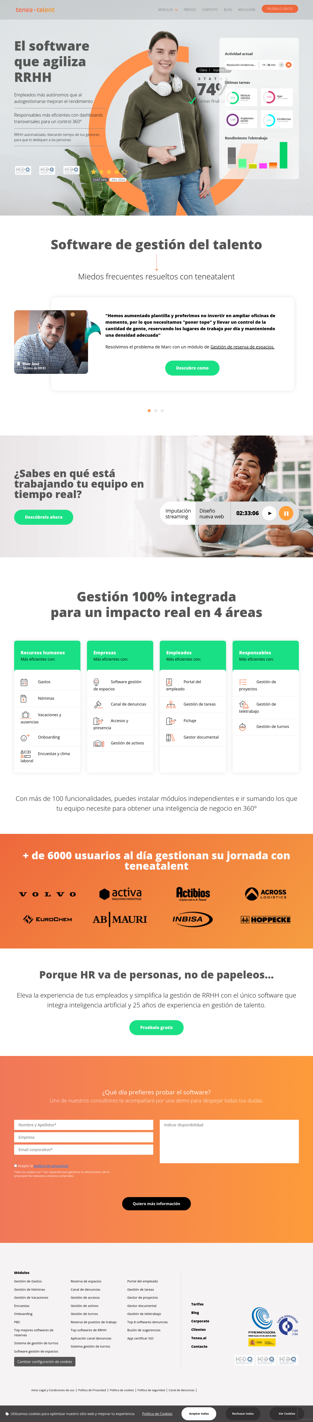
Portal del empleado (183, 684)
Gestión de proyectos (257, 684)
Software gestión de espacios (117, 684)
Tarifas (197, 1304)
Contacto (199, 1346)
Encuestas (21, 1305)
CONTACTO (210, 10)
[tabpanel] (156, 344)
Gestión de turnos (264, 727)
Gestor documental (192, 737)
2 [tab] (156, 411)
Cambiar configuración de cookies (44, 1361)
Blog (195, 1312)
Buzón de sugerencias (143, 1330)
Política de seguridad (151, 1390)
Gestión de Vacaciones (31, 1297)
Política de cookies (122, 1390)
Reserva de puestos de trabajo (94, 1322)
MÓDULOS (168, 10)
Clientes (198, 1329)
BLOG (228, 10)
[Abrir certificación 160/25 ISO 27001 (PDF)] (47, 170)
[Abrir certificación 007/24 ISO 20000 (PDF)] (71, 170)
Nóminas (37, 699)
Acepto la (41, 1165)
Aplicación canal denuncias (91, 1338)
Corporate (200, 1321)
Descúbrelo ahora (43, 517)
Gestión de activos (118, 743)
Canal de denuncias (119, 704)
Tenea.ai (198, 1338)
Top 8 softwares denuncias (147, 1322)
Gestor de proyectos (142, 1297)
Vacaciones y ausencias (41, 717)
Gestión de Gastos (28, 1281)
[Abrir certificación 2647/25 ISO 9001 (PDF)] (23, 170)
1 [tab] (150, 411)
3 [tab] (163, 411)
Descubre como (192, 368)
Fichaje (181, 721)
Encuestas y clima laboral (45, 756)
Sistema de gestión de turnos (36, 1343)
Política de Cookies (157, 1413)
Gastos (35, 682)
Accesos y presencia (110, 723)
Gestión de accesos (85, 1297)
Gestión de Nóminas (29, 1289)
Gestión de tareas (191, 704)
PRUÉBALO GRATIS (280, 9)
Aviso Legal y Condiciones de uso (52, 1390)
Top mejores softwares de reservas (33, 1332)
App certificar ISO (140, 1338)
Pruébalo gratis (156, 1027)
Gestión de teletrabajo (257, 707)
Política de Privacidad (92, 1390)
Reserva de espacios (86, 1281)
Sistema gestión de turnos (90, 1346)
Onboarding (40, 737)
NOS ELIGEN (246, 10)
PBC (17, 1322)
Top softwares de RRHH (89, 1330)
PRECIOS (190, 10)
